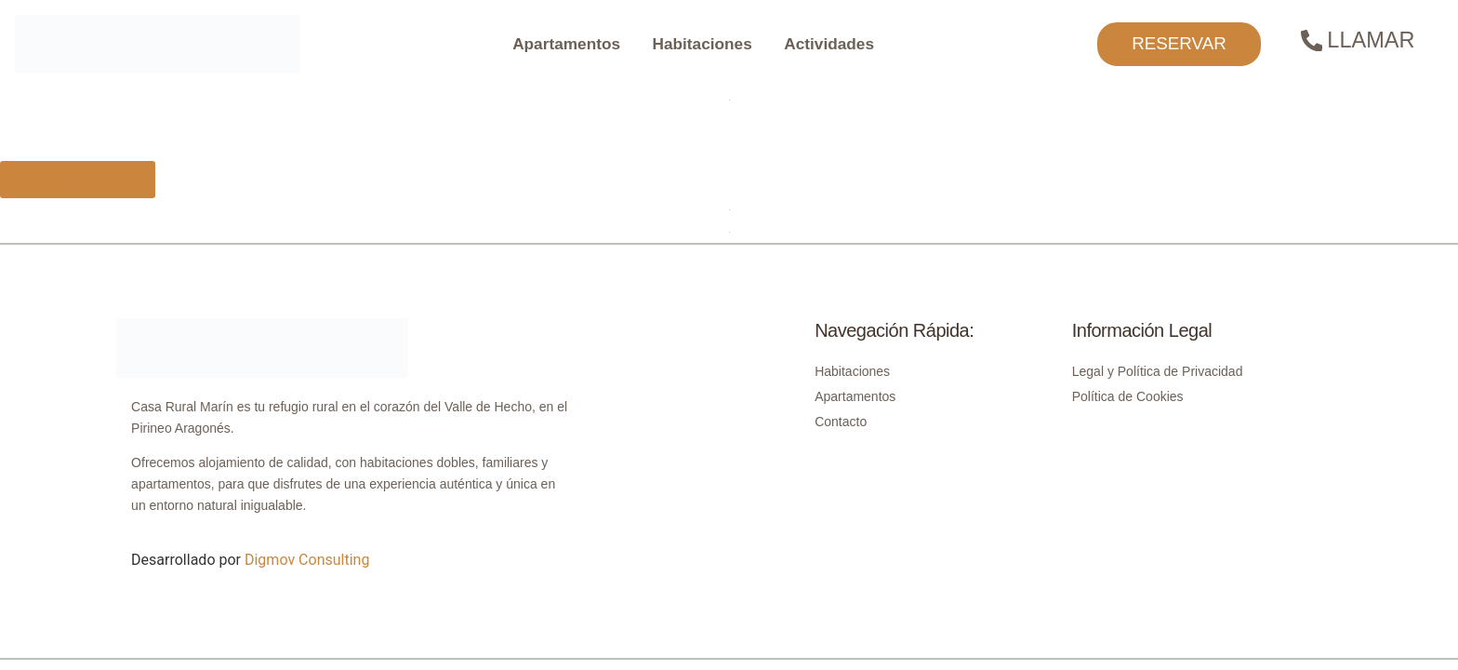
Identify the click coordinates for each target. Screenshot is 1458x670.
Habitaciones (702, 43)
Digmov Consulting (307, 560)
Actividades (829, 43)
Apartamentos (566, 43)
